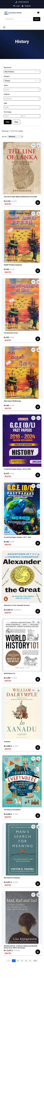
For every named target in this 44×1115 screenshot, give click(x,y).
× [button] (35, 72)
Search (36, 19)
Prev (8, 961)
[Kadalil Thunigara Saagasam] (22, 266)
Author (6, 85)
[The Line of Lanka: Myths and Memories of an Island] (22, 198)
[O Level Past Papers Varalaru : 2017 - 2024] (22, 538)
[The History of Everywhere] (22, 811)
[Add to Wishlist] (33, 145)
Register (26, 6)
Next (35, 961)
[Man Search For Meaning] (22, 879)
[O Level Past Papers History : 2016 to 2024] (22, 470)
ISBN (5, 103)
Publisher (7, 94)
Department (7, 67)
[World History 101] (22, 674)
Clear (16, 122)
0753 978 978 (22, 2)
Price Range (7, 112)
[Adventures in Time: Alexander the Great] (22, 606)
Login (16, 6)
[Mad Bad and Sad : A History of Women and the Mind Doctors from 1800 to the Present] (22, 947)
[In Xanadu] (22, 742)
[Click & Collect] (38, 145)
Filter (8, 122)
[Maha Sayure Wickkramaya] (22, 402)
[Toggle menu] (4, 27)
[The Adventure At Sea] (22, 334)
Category (7, 76)
